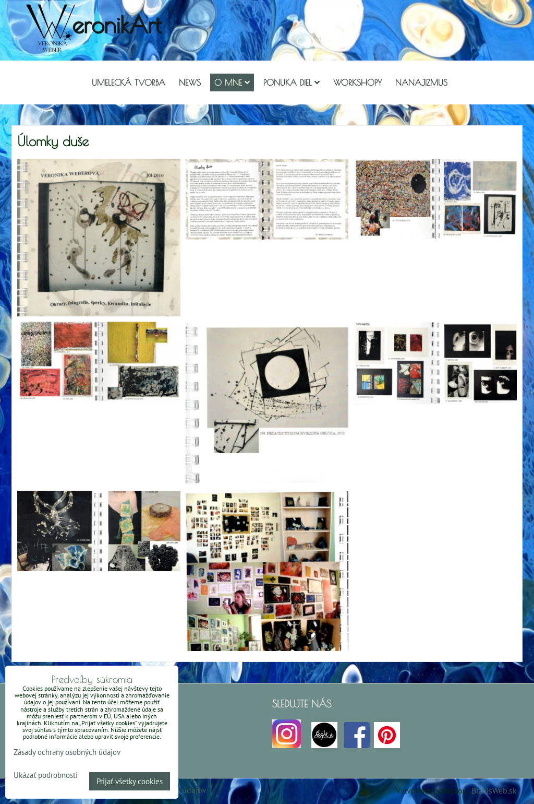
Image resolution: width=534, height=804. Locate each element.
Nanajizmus (421, 82)
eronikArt (116, 24)
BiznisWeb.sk (494, 790)
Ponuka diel (291, 82)
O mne (232, 82)
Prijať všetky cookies (129, 781)
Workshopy (357, 82)
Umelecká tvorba (128, 82)
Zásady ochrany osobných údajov (67, 752)
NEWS (190, 82)
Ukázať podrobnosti (46, 775)
